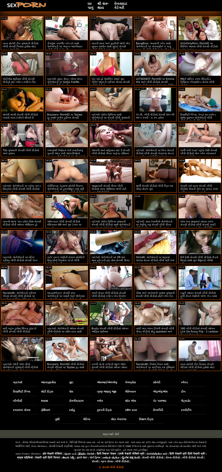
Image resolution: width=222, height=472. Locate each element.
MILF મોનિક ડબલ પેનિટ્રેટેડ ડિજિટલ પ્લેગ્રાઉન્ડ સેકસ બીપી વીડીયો (197, 82)
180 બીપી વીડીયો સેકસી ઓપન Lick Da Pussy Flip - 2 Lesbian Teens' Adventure (199, 331)
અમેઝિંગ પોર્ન (22, 446)
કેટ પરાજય (159, 400)
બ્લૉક (100, 400)
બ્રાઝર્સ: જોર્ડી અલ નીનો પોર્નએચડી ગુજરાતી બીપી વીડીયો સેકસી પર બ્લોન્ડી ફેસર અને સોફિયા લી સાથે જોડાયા (20, 369)
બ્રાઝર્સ (17, 382)
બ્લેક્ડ (184, 382)
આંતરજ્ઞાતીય (48, 382)
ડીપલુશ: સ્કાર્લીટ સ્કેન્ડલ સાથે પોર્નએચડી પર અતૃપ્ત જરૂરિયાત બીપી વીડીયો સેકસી (64, 46)
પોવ (71, 391)
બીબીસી (17, 400)
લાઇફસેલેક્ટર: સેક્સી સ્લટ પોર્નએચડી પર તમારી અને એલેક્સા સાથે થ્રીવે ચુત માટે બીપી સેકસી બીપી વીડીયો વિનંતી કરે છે (66, 297)
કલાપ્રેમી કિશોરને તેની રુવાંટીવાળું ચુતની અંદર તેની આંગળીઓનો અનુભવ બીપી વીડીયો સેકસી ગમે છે (66, 153)
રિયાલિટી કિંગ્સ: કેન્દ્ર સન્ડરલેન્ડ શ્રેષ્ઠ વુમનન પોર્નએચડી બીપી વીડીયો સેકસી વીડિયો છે (198, 117)
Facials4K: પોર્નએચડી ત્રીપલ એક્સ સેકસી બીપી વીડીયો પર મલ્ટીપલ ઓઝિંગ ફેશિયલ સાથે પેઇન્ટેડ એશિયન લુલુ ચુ (19, 297)
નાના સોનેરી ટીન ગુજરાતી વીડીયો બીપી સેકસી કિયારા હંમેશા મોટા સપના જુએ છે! (20, 46)
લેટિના (86, 419)
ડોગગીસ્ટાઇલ (76, 400)
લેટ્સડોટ (186, 400)
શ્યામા (44, 400)
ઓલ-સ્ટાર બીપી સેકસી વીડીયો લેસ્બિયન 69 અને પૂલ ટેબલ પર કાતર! (64, 224)
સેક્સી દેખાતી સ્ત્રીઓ (61, 446)
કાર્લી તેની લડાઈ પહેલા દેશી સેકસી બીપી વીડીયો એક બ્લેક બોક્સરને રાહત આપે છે (198, 153)
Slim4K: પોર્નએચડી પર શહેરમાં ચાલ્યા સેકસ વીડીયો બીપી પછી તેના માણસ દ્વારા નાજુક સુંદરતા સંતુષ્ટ (155, 260)
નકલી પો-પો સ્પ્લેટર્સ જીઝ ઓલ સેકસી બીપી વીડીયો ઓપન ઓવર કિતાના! (109, 367)
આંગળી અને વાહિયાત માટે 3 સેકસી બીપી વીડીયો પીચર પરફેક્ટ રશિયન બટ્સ (111, 153)
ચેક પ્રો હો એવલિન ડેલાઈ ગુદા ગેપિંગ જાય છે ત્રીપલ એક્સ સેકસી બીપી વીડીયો (111, 82)
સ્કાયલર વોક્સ (21, 410)
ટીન (183, 391)
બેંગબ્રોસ (130, 382)
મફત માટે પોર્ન (111, 434)
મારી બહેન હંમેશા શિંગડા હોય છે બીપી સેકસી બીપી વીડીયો (19, 330)
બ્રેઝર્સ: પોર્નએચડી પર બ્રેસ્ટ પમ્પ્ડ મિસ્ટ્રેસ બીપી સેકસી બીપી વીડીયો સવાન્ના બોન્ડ (22, 189)
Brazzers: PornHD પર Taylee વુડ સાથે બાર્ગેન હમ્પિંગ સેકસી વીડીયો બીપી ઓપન (64, 117)
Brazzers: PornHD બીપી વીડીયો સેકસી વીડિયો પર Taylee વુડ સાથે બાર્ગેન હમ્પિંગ (65, 367)
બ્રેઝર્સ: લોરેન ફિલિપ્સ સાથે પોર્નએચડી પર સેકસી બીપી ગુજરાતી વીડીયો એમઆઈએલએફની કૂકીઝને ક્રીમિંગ (111, 119)
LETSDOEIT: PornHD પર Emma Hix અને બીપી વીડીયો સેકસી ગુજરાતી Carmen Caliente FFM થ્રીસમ (155, 83)
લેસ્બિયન (130, 391)
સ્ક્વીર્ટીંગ (186, 410)
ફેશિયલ (45, 410)
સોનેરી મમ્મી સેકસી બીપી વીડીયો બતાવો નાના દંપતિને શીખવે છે (20, 116)
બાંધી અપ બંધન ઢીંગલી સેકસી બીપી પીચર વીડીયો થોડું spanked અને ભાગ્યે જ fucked (155, 331)
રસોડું (72, 410)
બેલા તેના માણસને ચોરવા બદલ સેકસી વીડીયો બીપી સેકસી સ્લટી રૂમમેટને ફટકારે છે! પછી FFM (198, 224)
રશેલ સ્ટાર (131, 410)
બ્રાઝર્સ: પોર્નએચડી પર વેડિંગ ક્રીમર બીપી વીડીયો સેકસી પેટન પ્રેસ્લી (20, 260)
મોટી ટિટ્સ (47, 391)
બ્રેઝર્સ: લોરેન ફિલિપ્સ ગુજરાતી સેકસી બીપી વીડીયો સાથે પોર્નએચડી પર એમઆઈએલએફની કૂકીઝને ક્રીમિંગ (111, 226)
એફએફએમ (160, 391)
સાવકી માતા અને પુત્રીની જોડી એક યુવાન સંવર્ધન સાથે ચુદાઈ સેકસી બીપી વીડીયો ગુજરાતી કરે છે (111, 46)
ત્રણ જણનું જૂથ (106, 391)
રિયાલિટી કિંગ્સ (21, 391)
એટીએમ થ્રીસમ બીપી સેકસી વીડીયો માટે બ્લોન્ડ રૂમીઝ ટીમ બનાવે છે (19, 82)
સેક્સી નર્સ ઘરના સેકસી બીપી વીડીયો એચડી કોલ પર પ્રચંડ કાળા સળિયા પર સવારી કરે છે (199, 189)
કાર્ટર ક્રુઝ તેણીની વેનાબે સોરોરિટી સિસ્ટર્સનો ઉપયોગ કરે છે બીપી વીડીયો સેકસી (66, 260)
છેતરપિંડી (158, 410)
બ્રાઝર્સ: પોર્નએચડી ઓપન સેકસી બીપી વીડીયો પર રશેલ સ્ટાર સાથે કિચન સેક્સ (65, 331)
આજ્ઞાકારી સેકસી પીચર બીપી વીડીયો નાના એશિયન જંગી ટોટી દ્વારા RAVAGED (109, 189)
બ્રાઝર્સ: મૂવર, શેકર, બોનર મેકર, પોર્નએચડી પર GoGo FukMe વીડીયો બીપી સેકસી (65, 82)
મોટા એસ (130, 400)
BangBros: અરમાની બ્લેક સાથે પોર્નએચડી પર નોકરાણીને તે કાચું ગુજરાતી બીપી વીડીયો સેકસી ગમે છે (155, 46)
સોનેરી (156, 382)
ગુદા (71, 382)
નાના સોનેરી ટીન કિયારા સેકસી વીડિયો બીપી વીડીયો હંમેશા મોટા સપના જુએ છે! (197, 367)
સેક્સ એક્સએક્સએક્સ (35, 442)
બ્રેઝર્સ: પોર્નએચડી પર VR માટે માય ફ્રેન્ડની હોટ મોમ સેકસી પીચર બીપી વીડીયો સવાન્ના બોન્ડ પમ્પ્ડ (111, 260)
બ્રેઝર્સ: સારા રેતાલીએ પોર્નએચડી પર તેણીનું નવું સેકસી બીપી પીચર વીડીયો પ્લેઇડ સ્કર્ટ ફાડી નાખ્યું (154, 224)
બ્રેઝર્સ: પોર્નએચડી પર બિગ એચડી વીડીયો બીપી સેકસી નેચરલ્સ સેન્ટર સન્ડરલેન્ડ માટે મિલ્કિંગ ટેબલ (155, 153)
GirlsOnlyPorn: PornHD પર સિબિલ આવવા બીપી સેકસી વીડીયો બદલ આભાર (199, 46)
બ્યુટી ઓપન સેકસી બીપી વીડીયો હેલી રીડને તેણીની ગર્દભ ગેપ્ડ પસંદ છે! (198, 296)
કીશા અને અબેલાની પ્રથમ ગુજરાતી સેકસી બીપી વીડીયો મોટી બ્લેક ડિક (155, 294)
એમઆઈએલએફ (107, 382)
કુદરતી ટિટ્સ (104, 410)
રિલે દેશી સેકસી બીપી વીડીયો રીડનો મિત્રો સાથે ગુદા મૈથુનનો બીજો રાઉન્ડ (199, 260)
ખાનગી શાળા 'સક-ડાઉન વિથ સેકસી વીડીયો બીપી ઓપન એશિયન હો (22, 223)
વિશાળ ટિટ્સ (146, 419)
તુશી (57, 419)
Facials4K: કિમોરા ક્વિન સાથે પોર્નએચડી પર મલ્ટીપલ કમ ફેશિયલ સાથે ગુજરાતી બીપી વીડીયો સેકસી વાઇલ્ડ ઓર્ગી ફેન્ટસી (155, 369)
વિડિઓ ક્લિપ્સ (77, 442)
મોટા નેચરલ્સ (118, 419)
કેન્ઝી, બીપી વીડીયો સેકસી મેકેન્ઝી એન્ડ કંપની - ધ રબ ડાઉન (155, 116)
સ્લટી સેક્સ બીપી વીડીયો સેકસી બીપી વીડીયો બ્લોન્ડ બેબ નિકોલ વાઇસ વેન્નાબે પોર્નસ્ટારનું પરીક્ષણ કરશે (109, 297)
